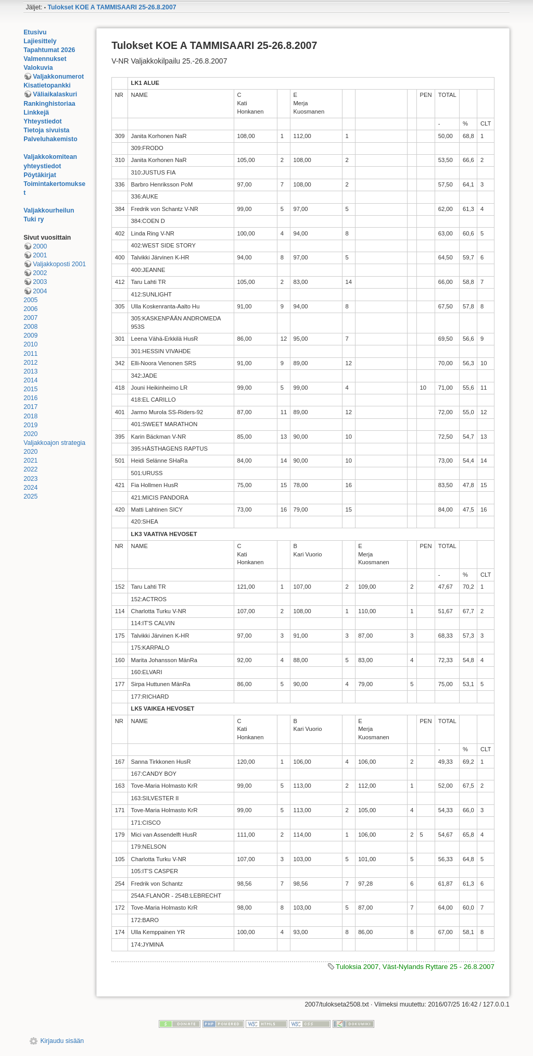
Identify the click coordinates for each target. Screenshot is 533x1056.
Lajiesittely (39, 41)
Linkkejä (36, 112)
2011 (30, 353)
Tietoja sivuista (46, 130)
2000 (40, 246)
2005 (30, 300)
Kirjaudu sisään (62, 1041)
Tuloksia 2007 (357, 967)
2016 (30, 398)
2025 (30, 496)
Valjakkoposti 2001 (59, 264)
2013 (30, 371)
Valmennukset (44, 59)
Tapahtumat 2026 (49, 50)
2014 (30, 380)
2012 (30, 362)
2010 (30, 344)
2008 (30, 326)
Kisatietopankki (47, 85)
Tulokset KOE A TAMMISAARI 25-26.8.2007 (111, 7)
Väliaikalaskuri (55, 94)
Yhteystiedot (42, 121)
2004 (40, 291)
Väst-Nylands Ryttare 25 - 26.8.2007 (438, 967)
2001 (40, 255)
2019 (30, 425)
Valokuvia (38, 67)
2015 (30, 389)
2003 (40, 281)
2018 (30, 416)
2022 (30, 469)
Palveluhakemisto (50, 139)
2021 (30, 460)
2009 (30, 335)
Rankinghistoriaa (49, 103)
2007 (30, 317)
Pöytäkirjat (39, 175)
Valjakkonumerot (58, 76)
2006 (30, 309)
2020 (30, 434)
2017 (30, 407)
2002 (40, 273)
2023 (30, 478)
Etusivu (34, 32)
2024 (30, 487)
